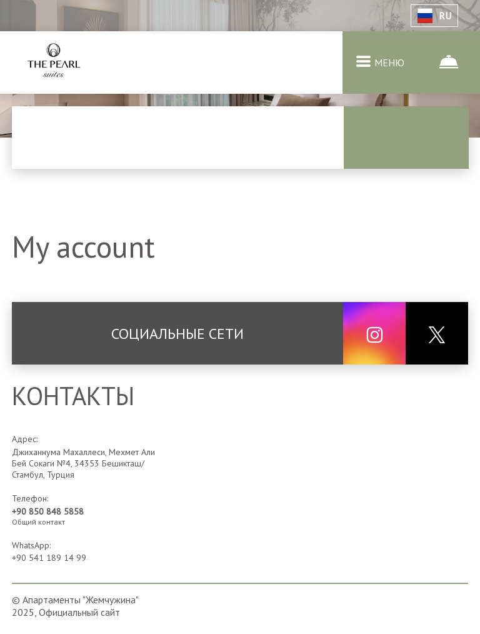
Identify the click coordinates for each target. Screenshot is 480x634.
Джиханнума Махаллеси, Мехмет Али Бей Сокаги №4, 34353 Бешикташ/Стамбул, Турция (83, 463)
